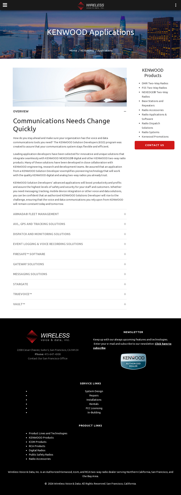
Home (73, 50)
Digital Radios (37, 450)
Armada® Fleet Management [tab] (70, 215)
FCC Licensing (94, 408)
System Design (94, 391)
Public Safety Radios (41, 454)
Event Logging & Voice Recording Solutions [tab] (70, 245)
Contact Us (154, 145)
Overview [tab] (70, 112)
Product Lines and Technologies (48, 433)
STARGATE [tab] (70, 285)
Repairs (94, 395)
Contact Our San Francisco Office (48, 358)
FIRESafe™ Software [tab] (70, 255)
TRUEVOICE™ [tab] (70, 295)
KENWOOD (87, 50)
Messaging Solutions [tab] (70, 275)
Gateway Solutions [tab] (70, 265)
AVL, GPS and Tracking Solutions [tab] (70, 225)
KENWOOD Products (41, 437)
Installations (93, 399)
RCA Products (37, 446)
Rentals (94, 403)
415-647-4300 (52, 354)
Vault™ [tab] (70, 305)
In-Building (94, 412)
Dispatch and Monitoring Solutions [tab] (70, 235)
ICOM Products (37, 441)
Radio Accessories (40, 458)
